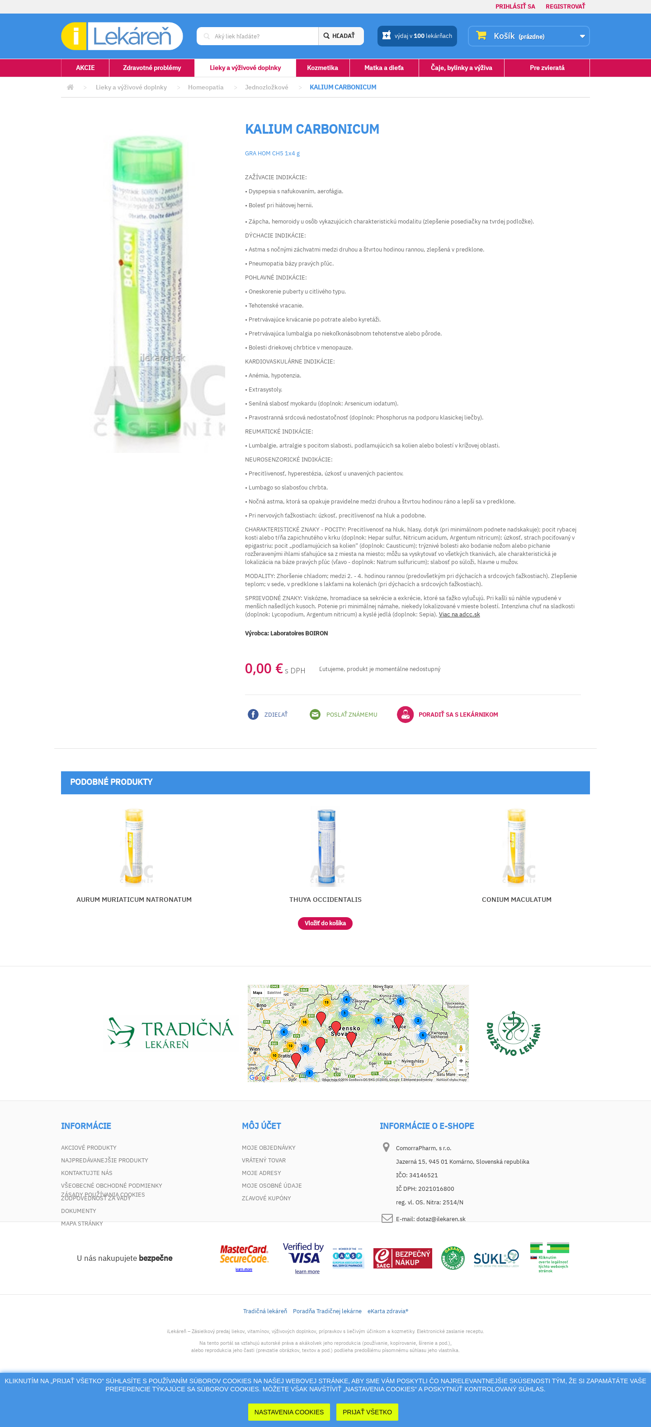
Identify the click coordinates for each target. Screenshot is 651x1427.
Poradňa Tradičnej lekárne (327, 1353)
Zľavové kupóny (266, 1198)
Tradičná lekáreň (265, 1353)
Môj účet (261, 1126)
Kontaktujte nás (87, 1173)
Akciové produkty (89, 1148)
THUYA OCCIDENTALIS (325, 899)
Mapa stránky (82, 1223)
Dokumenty (78, 1211)
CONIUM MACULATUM (517, 899)
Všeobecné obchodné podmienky (111, 1185)
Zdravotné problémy (152, 68)
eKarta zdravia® (388, 1353)
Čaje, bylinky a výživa (461, 68)
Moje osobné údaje (272, 1185)
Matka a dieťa (384, 68)
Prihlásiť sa (515, 6)
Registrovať (565, 6)
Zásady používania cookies (103, 1236)
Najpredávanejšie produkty (104, 1160)
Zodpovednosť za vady (96, 1198)
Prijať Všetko (367, 1412)
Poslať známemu (343, 714)
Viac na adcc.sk (459, 614)
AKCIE (85, 68)
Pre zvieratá (547, 68)
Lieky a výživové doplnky (245, 68)
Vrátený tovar (264, 1160)
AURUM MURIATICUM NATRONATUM (134, 899)
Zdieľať (268, 714)
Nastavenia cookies (289, 1412)
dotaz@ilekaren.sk (441, 1219)
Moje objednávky (269, 1148)
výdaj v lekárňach (417, 36)
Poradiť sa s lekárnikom (447, 714)
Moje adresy (261, 1173)
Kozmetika (322, 68)
